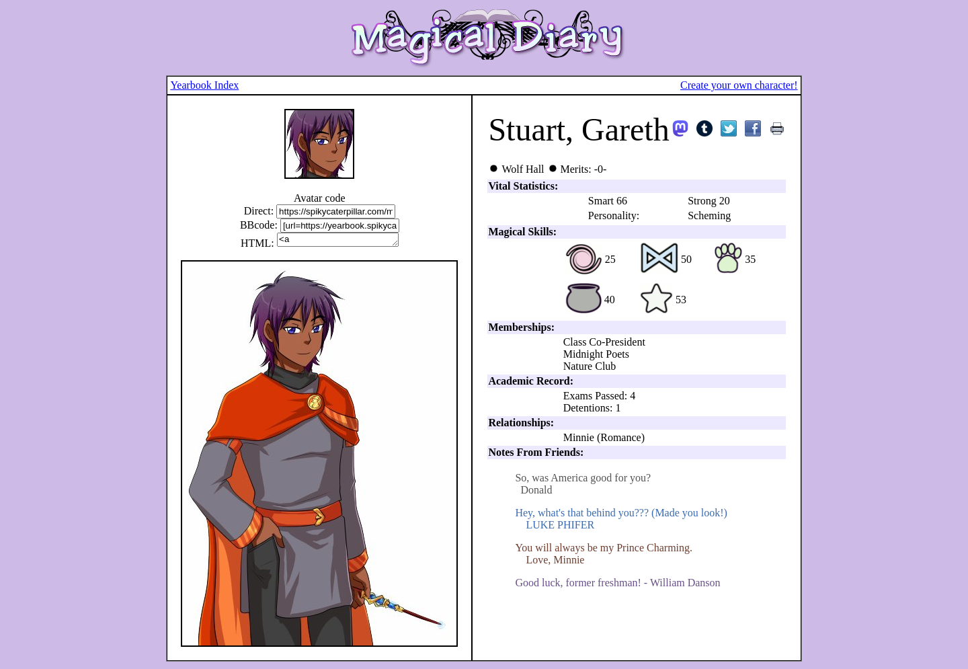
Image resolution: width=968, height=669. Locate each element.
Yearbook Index (204, 85)
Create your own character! (739, 85)
